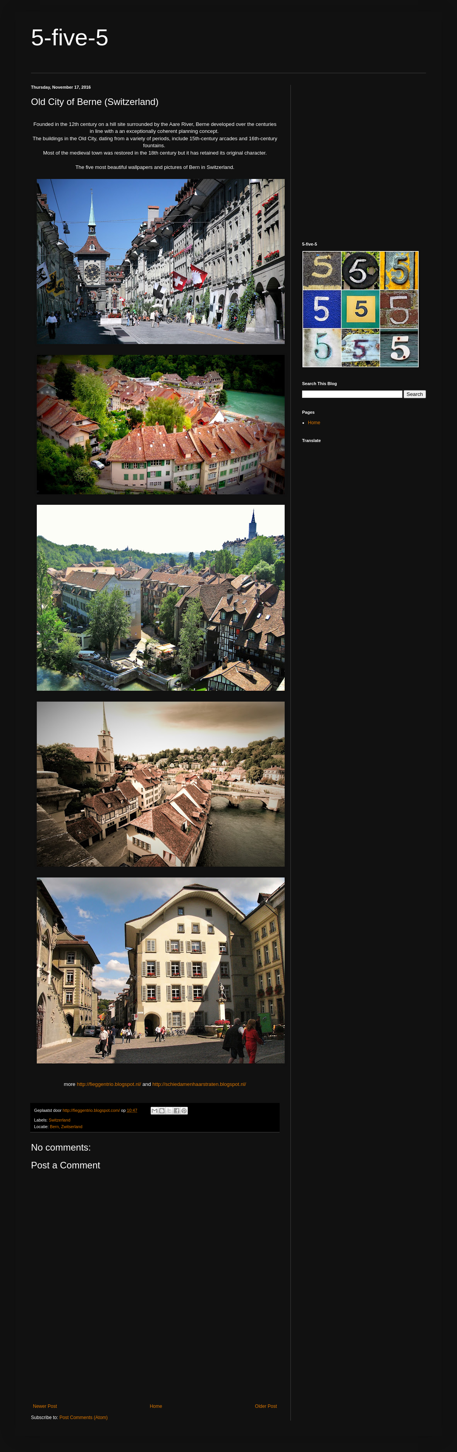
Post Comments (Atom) (83, 1417)
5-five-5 (69, 37)
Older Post (266, 1406)
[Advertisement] (155, 1369)
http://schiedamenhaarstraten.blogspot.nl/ (199, 1084)
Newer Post (45, 1406)
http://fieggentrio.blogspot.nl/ (109, 1084)
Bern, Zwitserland (66, 1126)
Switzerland (59, 1120)
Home (156, 1406)
